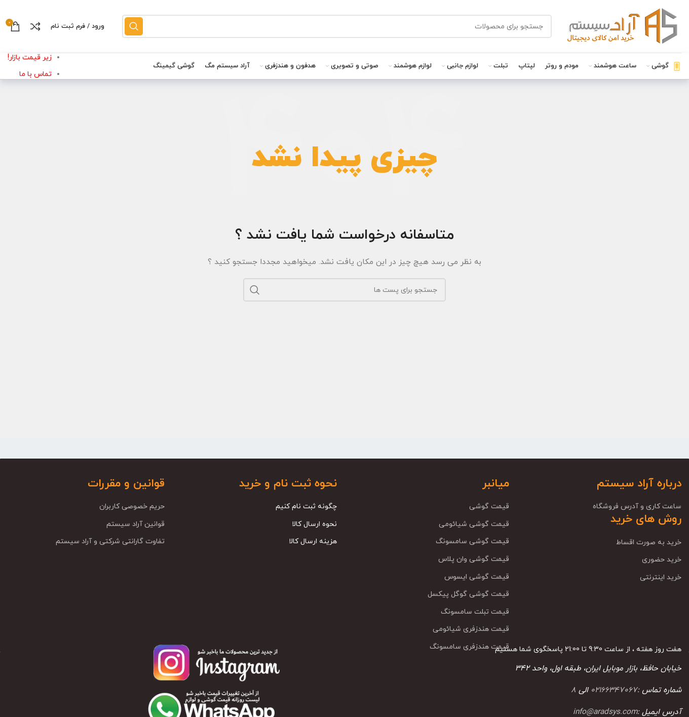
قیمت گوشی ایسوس (476, 577)
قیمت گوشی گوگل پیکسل (468, 594)
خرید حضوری (661, 559)
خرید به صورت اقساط (648, 542)
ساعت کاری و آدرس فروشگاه (637, 506)
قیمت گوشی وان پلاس (473, 559)
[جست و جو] (337, 26)
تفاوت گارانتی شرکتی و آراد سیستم (110, 541)
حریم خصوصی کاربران (132, 506)
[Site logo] (621, 25)
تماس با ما (35, 74)
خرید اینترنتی (660, 577)
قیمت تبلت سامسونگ (475, 612)
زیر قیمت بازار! (30, 57)
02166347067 (614, 690)
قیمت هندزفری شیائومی (471, 629)
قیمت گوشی (489, 506)
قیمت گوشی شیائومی (474, 524)
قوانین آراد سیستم (135, 524)
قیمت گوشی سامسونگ (472, 541)
